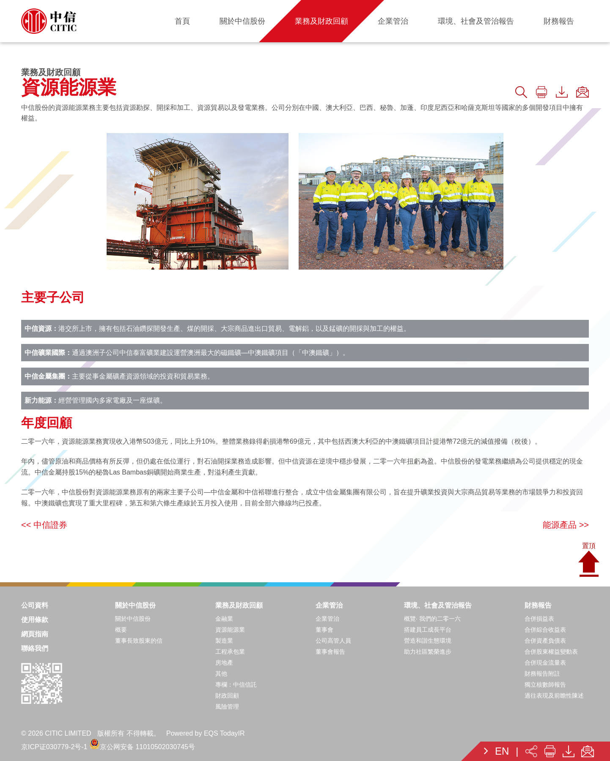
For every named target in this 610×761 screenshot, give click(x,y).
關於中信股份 (135, 605)
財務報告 (538, 605)
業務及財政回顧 (239, 605)
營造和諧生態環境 (427, 641)
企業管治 (329, 605)
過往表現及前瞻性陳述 (554, 695)
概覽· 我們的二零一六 (432, 619)
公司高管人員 (333, 641)
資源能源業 (230, 630)
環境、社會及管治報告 (438, 605)
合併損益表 (539, 619)
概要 (121, 630)
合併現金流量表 (545, 663)
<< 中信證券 (44, 524)
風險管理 (227, 706)
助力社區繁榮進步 (427, 652)
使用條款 (34, 619)
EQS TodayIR (224, 733)
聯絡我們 (34, 648)
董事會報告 (330, 652)
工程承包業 (230, 652)
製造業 (224, 641)
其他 (221, 673)
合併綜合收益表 (545, 630)
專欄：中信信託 (236, 684)
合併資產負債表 (545, 641)
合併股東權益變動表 (551, 652)
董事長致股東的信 (138, 641)
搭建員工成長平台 (427, 630)
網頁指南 (34, 634)
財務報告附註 (542, 673)
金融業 (224, 619)
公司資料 (34, 605)
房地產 (224, 663)
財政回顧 (227, 695)
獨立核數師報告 (545, 684)
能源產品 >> (566, 524)
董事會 (324, 630)
